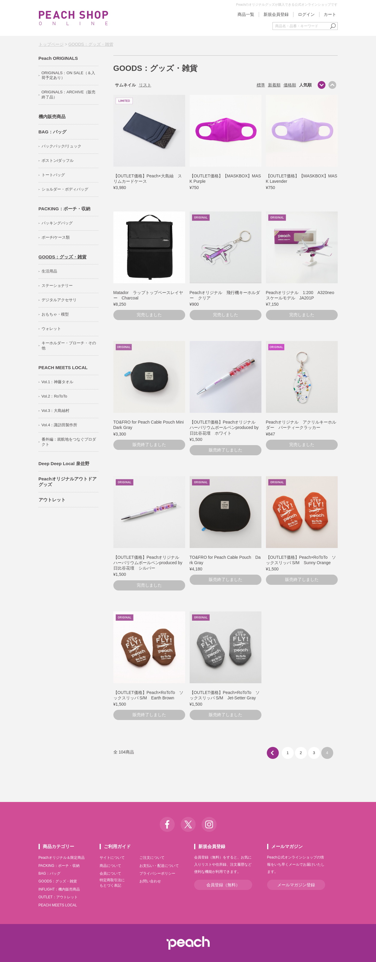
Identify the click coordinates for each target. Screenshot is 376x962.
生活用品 (49, 271)
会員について (110, 873)
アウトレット (52, 499)
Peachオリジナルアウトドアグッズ (68, 481)
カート (330, 14)
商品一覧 (246, 14)
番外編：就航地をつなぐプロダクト (69, 442)
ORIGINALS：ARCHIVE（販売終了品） (69, 94)
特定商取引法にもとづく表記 (112, 883)
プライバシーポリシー (157, 873)
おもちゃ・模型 (55, 314)
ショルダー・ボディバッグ (65, 189)
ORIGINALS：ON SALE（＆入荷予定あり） (68, 75)
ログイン (306, 14)
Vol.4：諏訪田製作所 (59, 425)
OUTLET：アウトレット (58, 897)
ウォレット (51, 328)
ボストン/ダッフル (58, 160)
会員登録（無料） (223, 884)
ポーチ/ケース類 (56, 237)
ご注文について (152, 858)
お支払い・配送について (159, 866)
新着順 (274, 85)
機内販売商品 (52, 116)
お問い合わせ (150, 881)
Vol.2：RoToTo (54, 396)
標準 (261, 85)
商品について (110, 866)
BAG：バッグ (52, 131)
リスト (145, 85)
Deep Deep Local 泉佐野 (64, 463)
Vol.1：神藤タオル (58, 382)
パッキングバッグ (57, 223)
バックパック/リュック (62, 146)
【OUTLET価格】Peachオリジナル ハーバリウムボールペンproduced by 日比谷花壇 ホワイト (226, 427)
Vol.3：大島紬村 (56, 410)
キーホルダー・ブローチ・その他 (69, 345)
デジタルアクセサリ (59, 300)
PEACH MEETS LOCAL (63, 367)
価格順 (290, 85)
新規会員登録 (276, 14)
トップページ (51, 44)
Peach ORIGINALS (58, 58)
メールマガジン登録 (296, 884)
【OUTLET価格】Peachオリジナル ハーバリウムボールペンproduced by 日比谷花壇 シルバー (150, 562)
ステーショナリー (57, 285)
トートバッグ (53, 175)
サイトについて (112, 858)
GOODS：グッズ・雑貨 (90, 44)
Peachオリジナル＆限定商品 (62, 858)
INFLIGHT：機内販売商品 (59, 889)
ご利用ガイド (117, 846)
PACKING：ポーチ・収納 (64, 208)
